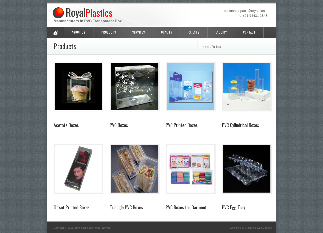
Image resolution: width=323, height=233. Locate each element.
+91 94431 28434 (255, 15)
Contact (249, 32)
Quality (166, 32)
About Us (78, 32)
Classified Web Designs (258, 227)
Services (138, 32)
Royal (89, 12)
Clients (193, 32)
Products (108, 32)
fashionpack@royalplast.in (249, 11)
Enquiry (221, 32)
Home (206, 46)
